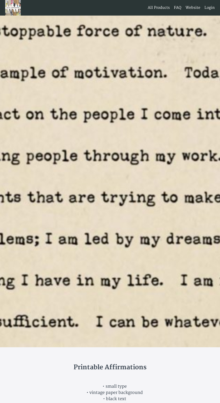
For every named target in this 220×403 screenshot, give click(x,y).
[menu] (179, 7)
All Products (159, 7)
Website (193, 7)
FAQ (177, 7)
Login (209, 7)
